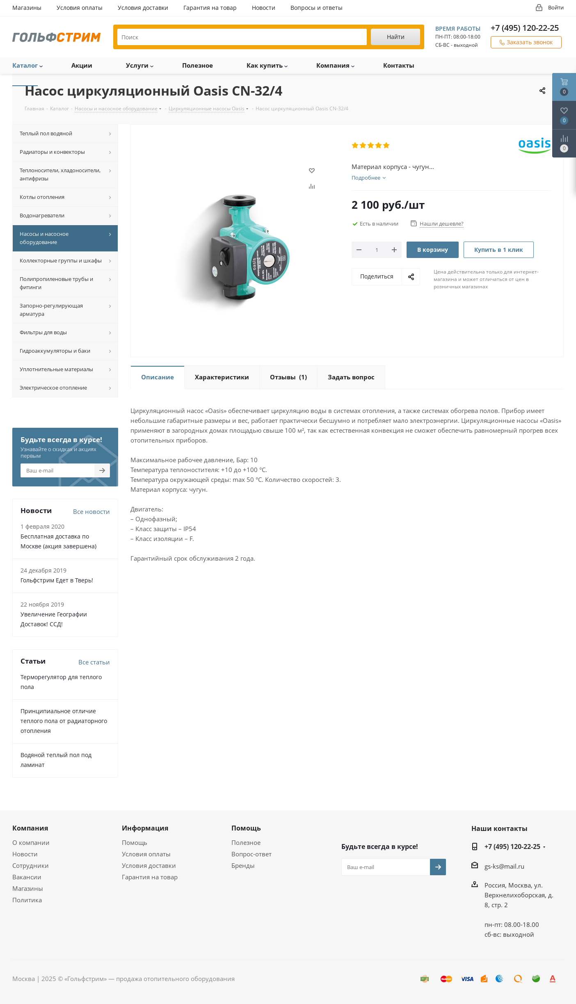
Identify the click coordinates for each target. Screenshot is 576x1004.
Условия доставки (149, 865)
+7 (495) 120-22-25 (525, 27)
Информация (145, 828)
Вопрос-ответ (251, 854)
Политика (27, 900)
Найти (396, 37)
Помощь (134, 842)
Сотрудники (30, 865)
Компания (30, 828)
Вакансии (26, 877)
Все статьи (94, 662)
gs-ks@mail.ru (504, 866)
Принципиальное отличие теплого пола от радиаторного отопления (64, 721)
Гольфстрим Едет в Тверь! (57, 580)
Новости (25, 854)
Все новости (91, 511)
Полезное (246, 842)
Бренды (243, 865)
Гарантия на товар (150, 877)
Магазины (27, 888)
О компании (31, 842)
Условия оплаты (146, 854)
